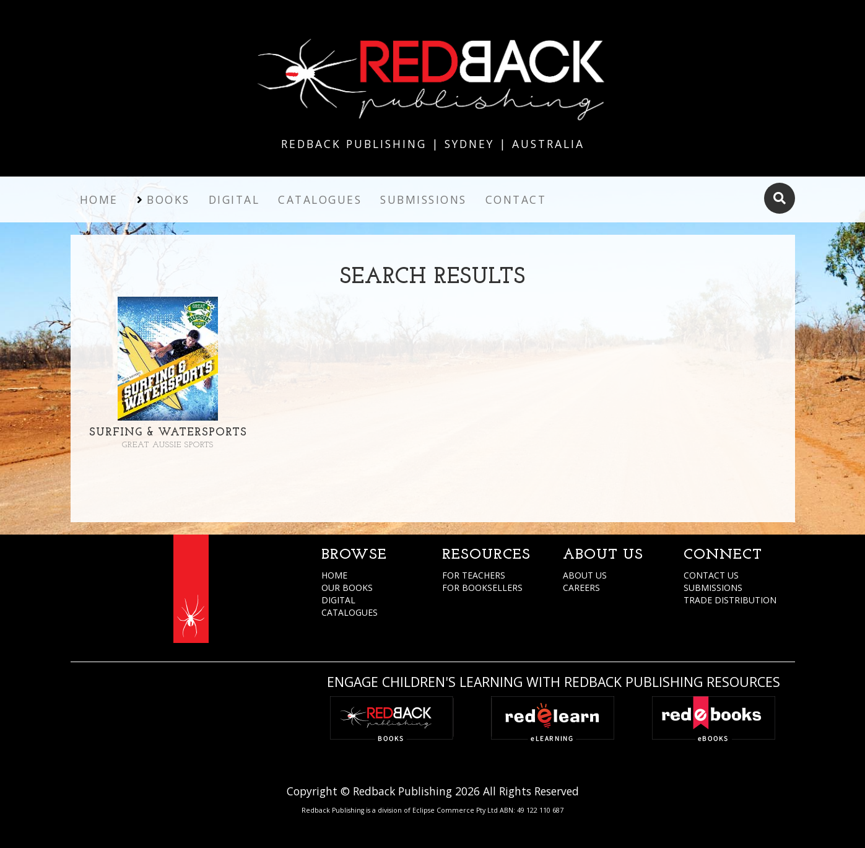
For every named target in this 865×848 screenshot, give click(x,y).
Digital (234, 199)
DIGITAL (338, 600)
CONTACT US (711, 575)
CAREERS (581, 587)
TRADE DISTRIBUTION (730, 600)
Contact (516, 199)
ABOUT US (585, 575)
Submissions (423, 199)
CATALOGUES (349, 612)
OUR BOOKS (347, 587)
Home (99, 199)
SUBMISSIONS (713, 587)
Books (168, 199)
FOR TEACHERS (473, 575)
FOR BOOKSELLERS (482, 587)
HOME (334, 575)
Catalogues (320, 199)
